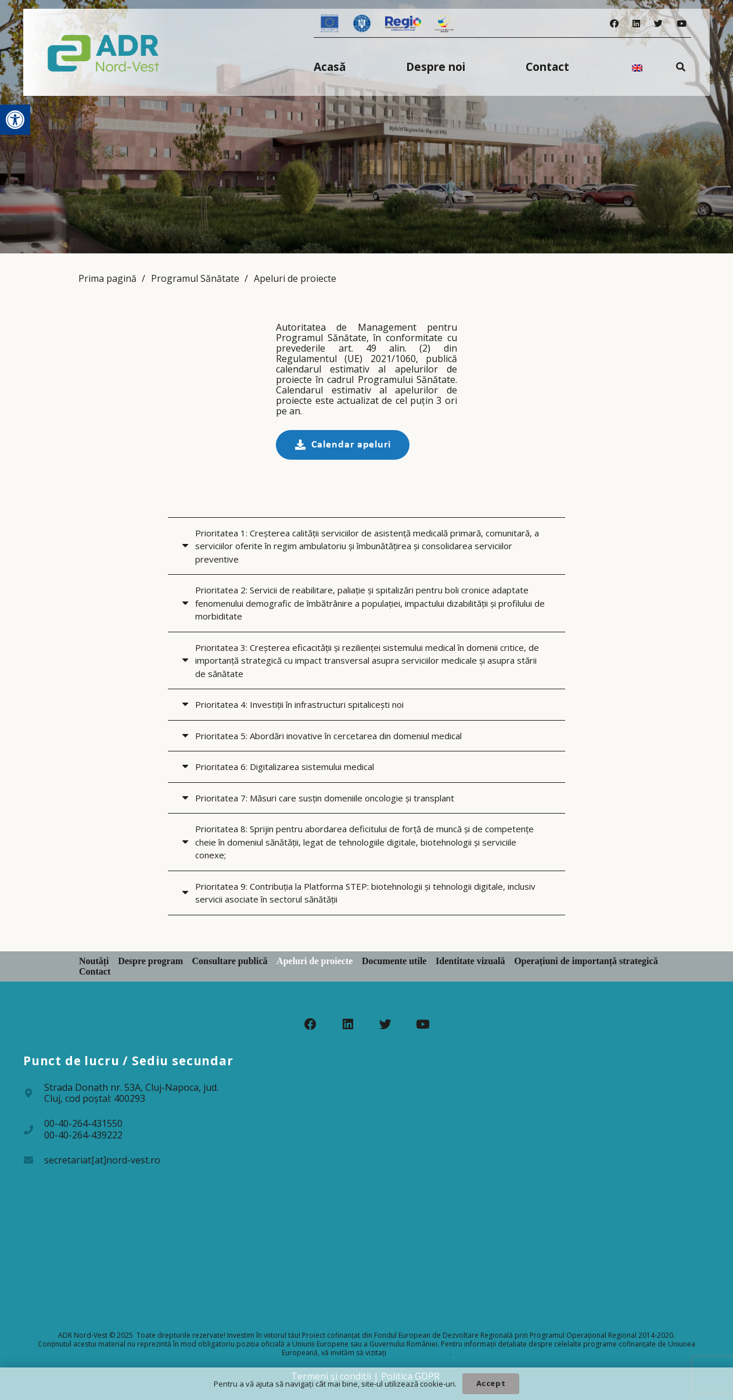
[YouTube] (682, 23)
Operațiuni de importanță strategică (586, 961)
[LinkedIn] (636, 23)
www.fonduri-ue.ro (419, 1353)
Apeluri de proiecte (295, 278)
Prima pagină (107, 278)
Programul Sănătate (195, 278)
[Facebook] (614, 23)
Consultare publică (230, 961)
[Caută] (681, 66)
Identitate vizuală (470, 961)
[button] (15, 120)
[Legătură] (104, 52)
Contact (94, 971)
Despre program (150, 961)
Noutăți (94, 961)
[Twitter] (658, 23)
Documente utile (394, 961)
